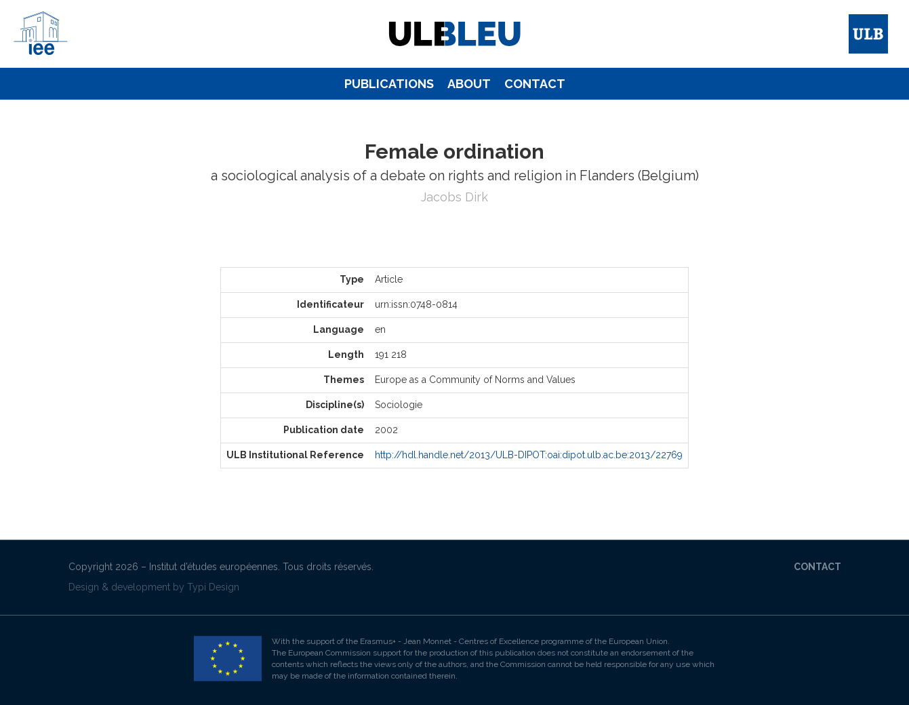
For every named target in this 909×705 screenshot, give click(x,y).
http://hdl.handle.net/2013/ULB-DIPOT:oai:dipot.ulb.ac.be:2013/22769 (529, 454)
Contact (534, 84)
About (469, 84)
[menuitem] (389, 84)
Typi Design (213, 587)
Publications (389, 84)
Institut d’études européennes (213, 566)
